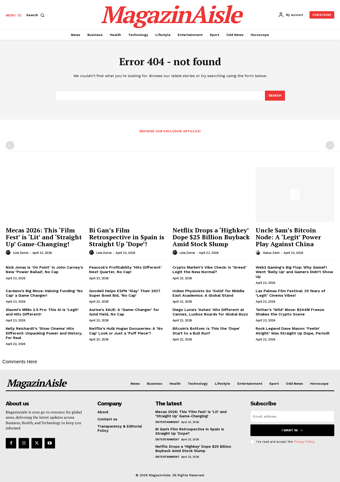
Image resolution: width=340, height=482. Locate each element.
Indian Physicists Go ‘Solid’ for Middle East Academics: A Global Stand (208, 293)
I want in (292, 430)
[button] (36, 15)
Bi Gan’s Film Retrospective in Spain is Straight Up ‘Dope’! (126, 237)
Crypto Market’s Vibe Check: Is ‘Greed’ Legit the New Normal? (209, 269)
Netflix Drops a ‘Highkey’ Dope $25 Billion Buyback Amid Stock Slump (211, 237)
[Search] (275, 96)
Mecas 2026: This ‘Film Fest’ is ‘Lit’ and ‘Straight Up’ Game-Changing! (44, 237)
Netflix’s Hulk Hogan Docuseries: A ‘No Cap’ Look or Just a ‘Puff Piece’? (126, 330)
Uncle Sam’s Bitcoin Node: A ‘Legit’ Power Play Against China (288, 237)
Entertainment (167, 422)
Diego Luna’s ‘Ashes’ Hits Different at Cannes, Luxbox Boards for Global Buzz (210, 311)
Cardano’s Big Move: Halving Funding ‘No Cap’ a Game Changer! (44, 293)
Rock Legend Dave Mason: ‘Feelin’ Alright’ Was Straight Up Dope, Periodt (293, 330)
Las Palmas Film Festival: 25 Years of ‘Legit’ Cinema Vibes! (290, 293)
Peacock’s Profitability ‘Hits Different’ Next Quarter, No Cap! (125, 269)
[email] (292, 416)
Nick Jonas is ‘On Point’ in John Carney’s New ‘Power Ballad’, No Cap (44, 269)
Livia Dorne (21, 253)
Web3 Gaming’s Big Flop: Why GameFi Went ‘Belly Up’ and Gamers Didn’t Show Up (294, 272)
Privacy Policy (304, 441)
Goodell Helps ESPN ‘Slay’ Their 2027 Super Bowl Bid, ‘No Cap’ (124, 293)
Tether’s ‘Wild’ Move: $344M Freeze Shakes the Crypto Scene (290, 311)
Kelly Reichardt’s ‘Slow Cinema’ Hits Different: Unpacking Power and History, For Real (44, 333)
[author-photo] (9, 252)
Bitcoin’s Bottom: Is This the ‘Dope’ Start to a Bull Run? (206, 330)
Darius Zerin (271, 253)
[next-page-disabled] (330, 145)
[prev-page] (10, 145)
